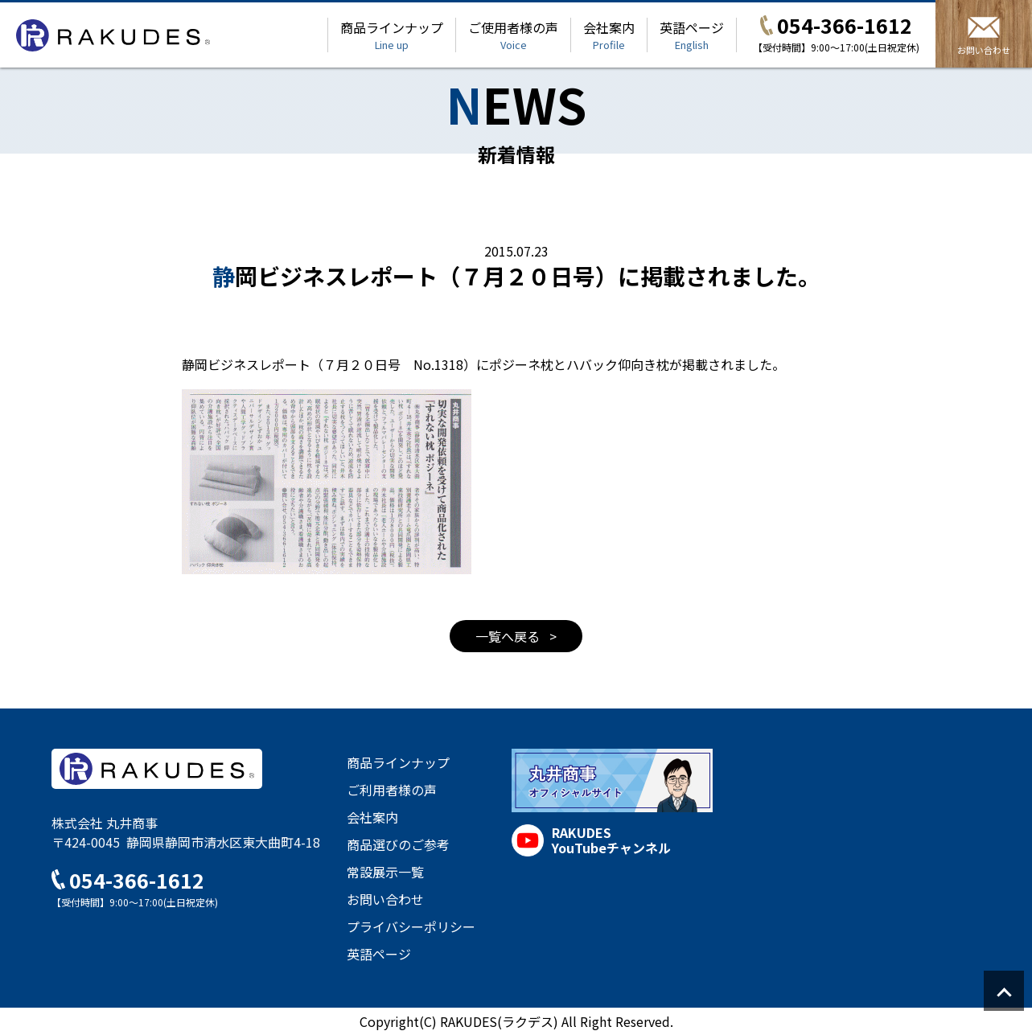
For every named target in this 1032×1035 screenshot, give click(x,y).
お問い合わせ (385, 899)
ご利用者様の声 (392, 789)
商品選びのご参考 (398, 844)
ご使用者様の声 (513, 35)
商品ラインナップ (391, 35)
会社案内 (609, 35)
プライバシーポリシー (411, 926)
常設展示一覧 (385, 871)
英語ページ (692, 35)
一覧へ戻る (509, 636)
